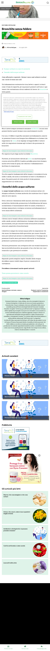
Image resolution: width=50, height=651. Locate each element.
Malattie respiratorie (10, 282)
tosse (14, 141)
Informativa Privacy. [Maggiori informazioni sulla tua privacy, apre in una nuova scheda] (9, 111)
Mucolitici (34, 154)
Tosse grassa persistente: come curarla (15, 273)
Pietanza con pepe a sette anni (16, 417)
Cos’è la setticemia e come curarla (14, 546)
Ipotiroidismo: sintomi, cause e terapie (12, 290)
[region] (25, 110)
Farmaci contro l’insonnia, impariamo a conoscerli (39, 290)
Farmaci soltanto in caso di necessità (17, 69)
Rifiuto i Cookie (18, 122)
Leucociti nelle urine (10, 563)
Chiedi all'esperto (10, 372)
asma (30, 159)
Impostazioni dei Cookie (24, 116)
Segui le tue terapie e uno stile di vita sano (18, 151)
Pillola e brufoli (10, 376)
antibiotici (35, 128)
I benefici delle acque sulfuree (14, 72)
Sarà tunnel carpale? (12, 397)
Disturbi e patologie (11, 8)
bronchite (43, 89)
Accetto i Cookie (32, 122)
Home (3, 8)
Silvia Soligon (11, 47)
